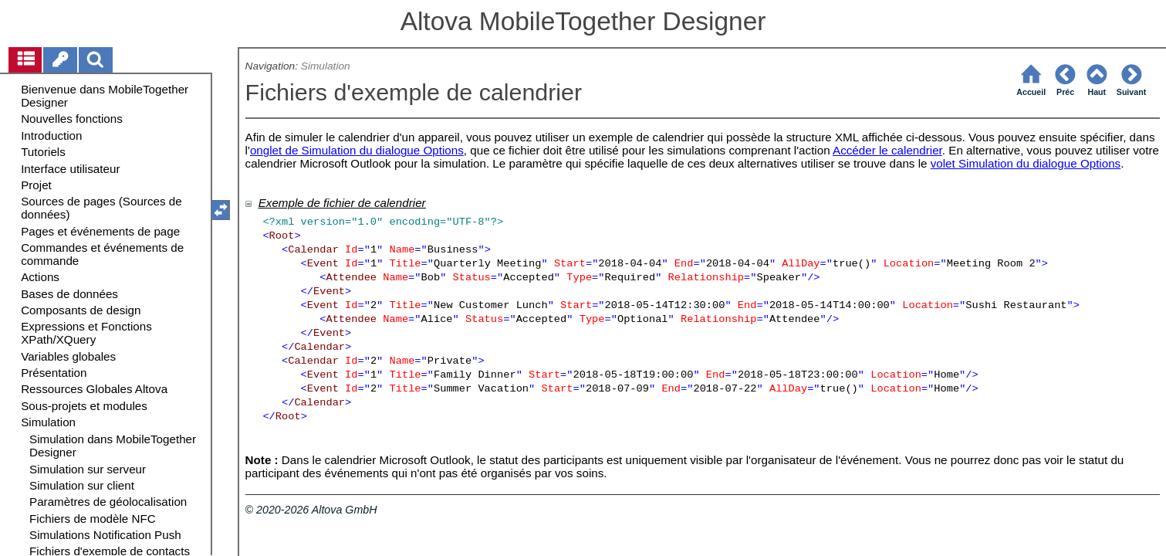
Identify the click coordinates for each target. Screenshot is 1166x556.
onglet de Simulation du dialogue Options (357, 150)
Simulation (325, 66)
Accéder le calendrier (887, 150)
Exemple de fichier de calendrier (342, 202)
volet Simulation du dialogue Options (1026, 163)
